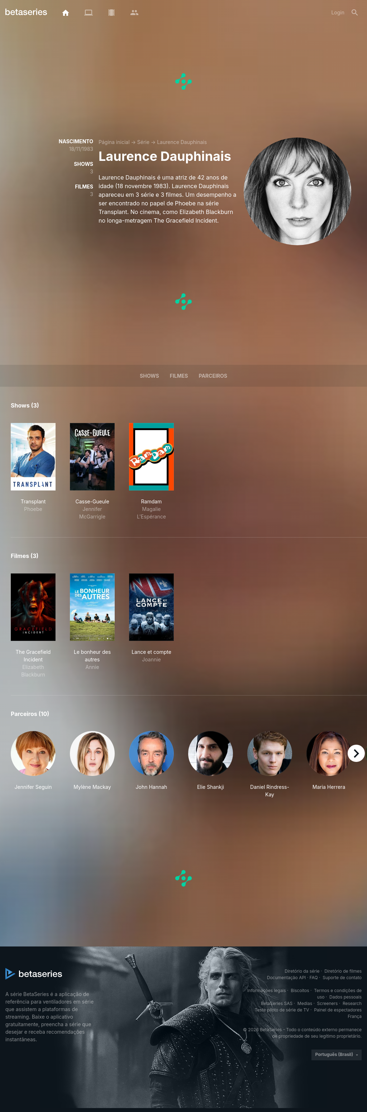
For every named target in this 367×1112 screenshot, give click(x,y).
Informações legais (266, 990)
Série (143, 142)
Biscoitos (300, 990)
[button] (33, 764)
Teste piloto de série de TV (282, 1010)
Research (352, 1003)
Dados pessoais (345, 997)
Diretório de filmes (343, 971)
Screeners (327, 1003)
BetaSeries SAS (276, 1003)
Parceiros (213, 376)
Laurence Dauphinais (182, 142)
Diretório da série (302, 971)
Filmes (179, 376)
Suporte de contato (342, 977)
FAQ (314, 977)
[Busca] (355, 13)
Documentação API (286, 977)
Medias (304, 1003)
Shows (149, 376)
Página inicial (114, 142)
